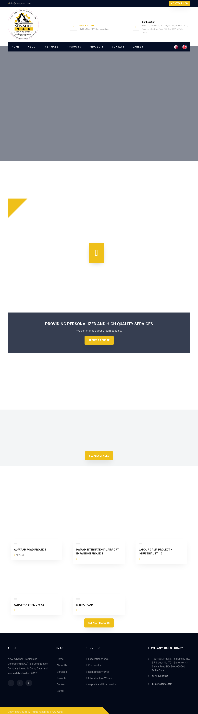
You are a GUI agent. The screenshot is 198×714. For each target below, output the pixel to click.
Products (74, 46)
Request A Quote (99, 337)
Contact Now (179, 3)
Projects (96, 46)
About (32, 46)
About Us (61, 662)
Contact (118, 46)
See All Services (99, 452)
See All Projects (99, 620)
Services (52, 46)
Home (16, 46)
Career (138, 46)
